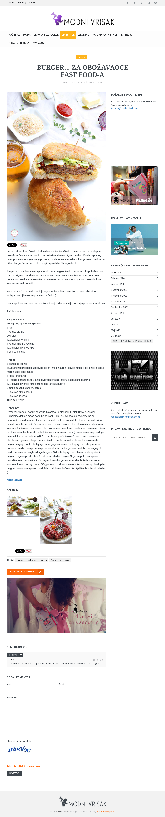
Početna (14, 34)
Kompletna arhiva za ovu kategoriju (132, 341)
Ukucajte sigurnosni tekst (19, 741)
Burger (20, 560)
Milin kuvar (14, 479)
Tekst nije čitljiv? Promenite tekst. (23, 766)
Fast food (31, 560)
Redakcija (22, 2)
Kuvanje (81, 57)
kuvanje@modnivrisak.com (124, 108)
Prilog (53, 560)
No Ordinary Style (104, 34)
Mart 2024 (116, 272)
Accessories (121, 243)
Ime (9, 684)
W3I (98, 812)
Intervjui (127, 34)
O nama (10, 2)
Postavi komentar (27, 572)
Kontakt (34, 2)
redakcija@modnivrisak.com (125, 416)
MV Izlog (39, 42)
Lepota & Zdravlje (46, 34)
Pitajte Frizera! (19, 42)
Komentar (12, 697)
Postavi (14, 773)
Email (62, 684)
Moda (26, 34)
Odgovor (16, 655)
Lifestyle (68, 34)
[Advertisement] (135, 138)
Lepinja (43, 560)
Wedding (83, 34)
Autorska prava (107, 812)
